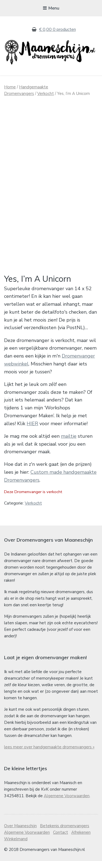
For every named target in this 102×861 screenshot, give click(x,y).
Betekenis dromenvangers (64, 826)
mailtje (68, 436)
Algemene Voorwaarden (66, 796)
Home (10, 87)
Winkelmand (15, 839)
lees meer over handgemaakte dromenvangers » (49, 747)
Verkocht (45, 93)
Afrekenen (81, 832)
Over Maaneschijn (20, 826)
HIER (32, 423)
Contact (60, 832)
